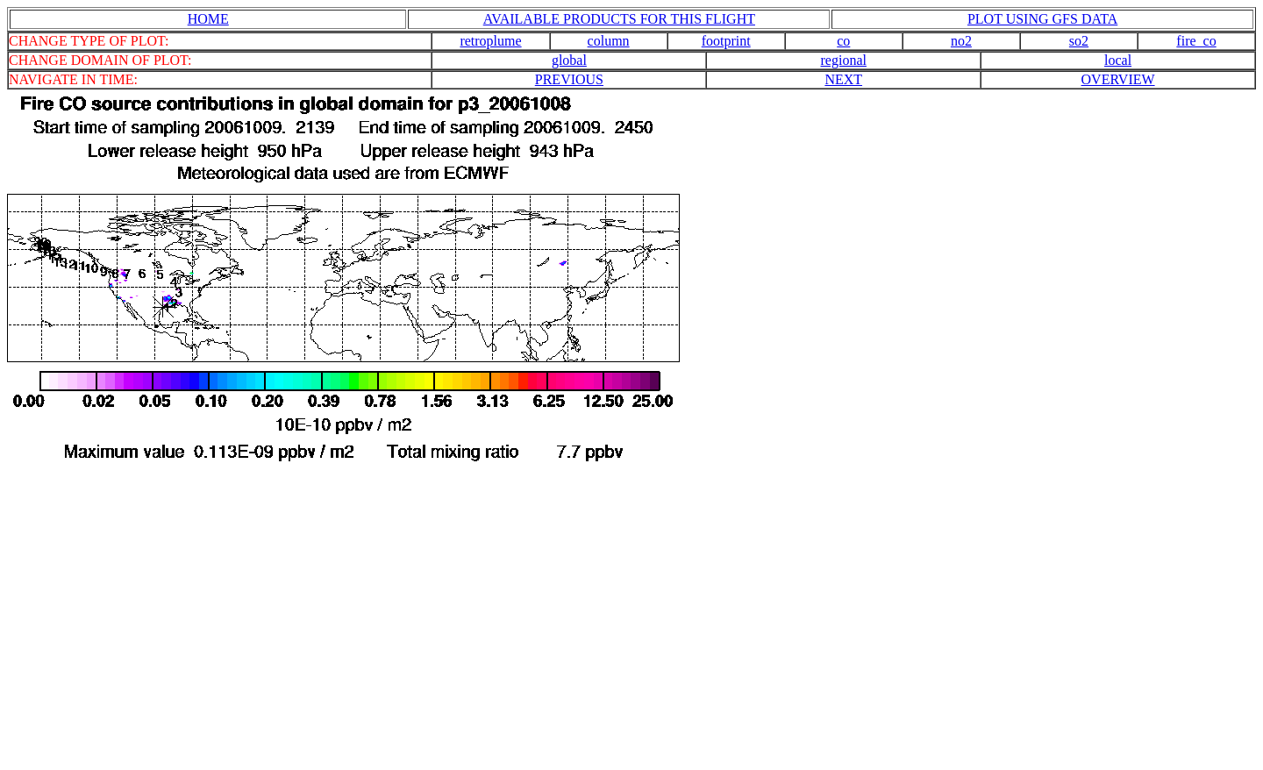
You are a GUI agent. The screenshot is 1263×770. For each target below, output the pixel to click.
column (609, 40)
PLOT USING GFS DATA (1042, 18)
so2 (1078, 40)
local (1117, 60)
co (843, 40)
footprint (726, 40)
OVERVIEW (1118, 79)
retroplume (490, 40)
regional (844, 60)
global (569, 60)
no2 (961, 40)
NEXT (843, 79)
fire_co (1196, 40)
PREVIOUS (569, 79)
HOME (208, 18)
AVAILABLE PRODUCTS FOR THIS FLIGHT (619, 18)
